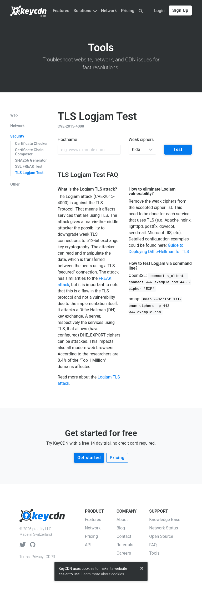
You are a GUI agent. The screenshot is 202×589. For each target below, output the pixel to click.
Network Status (163, 527)
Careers (124, 553)
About (122, 519)
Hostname (67, 139)
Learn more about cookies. (103, 574)
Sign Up (180, 10)
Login (159, 10)
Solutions (85, 10)
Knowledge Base (164, 519)
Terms (24, 557)
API (88, 544)
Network (109, 10)
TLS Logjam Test (29, 173)
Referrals (125, 544)
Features (61, 10)
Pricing (127, 10)
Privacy (37, 557)
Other (15, 184)
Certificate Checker (31, 143)
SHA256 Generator (31, 160)
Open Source (161, 536)
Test (178, 149)
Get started (89, 457)
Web (14, 115)
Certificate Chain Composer (29, 152)
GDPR (50, 557)
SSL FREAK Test (28, 166)
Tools (42, 16)
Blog (121, 527)
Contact (124, 536)
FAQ (153, 544)
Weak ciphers (141, 139)
